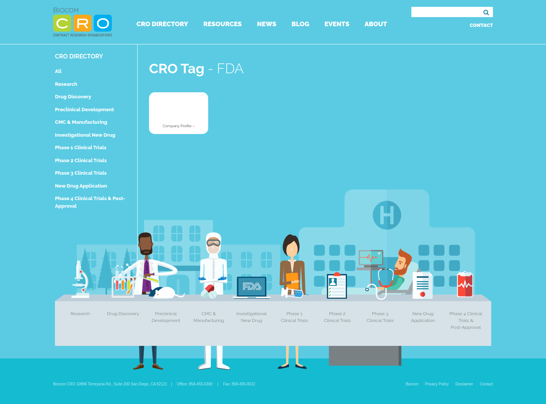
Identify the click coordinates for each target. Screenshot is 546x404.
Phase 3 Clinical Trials (81, 173)
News (266, 24)
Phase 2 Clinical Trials (81, 160)
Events (337, 24)
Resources (222, 24)
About (375, 24)
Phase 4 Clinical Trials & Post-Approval (465, 320)
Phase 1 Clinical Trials (81, 147)
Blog (300, 24)
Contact (481, 25)
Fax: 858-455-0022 (239, 384)
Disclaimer (464, 384)
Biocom (412, 384)
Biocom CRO (82, 22)
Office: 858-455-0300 (195, 384)
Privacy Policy (437, 384)
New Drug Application (81, 186)
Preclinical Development (84, 109)
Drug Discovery (73, 96)
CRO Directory (162, 24)
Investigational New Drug (85, 135)
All (58, 71)
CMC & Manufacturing (81, 122)
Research (66, 84)
